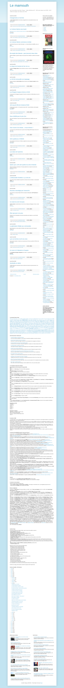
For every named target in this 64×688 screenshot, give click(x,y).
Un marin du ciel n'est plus (17, 202)
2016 (12, 623)
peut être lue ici (48, 436)
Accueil (24, 274)
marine (22, 37)
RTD (46, 324)
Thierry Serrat (43, 522)
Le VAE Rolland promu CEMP (47, 252)
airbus (53, 325)
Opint (28, 324)
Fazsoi (23, 323)
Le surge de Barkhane (46, 302)
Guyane (17, 258)
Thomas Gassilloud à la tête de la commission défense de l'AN (20, 678)
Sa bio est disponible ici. (38, 448)
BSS (48, 320)
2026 (12, 568)
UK (32, 325)
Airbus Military (30, 320)
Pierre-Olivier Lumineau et (22, 522)
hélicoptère (16, 37)
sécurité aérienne (33, 26)
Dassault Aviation (18, 322)
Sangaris (20, 325)
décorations (52, 327)
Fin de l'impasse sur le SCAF (47, 143)
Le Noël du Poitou (46, 184)
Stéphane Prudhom (31, 522)
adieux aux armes (15, 74)
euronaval (14, 328)
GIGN (25, 323)
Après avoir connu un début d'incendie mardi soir (18, 31)
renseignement (29, 26)
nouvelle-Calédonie (18, 113)
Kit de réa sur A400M (46, 285)
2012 (12, 628)
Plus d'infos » (12, 33)
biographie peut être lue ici (44, 443)
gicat (39, 328)
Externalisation (18, 323)
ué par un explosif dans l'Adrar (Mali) (34, 439)
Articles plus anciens (36, 274)
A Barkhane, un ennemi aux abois (48, 284)
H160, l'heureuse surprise (47, 258)
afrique (51, 325)
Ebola (43, 322)
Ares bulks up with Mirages (47, 105)
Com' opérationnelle (41, 321)
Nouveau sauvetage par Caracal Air (20, 190)
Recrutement (52, 324)
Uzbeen (37, 325)
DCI (45, 321)
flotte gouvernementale (22, 328)
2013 (12, 627)
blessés (14, 61)
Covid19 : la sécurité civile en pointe (48, 290)
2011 (12, 629)
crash (13, 37)
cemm (16, 327)
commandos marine (22, 327)
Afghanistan (25, 320)
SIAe (15, 325)
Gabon (27, 323)
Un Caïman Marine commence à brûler (20, 42)
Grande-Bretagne (30, 323)
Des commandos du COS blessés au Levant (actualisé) (19, 668)
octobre (13, 580)
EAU (38, 322)
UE (31, 325)
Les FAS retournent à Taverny (47, 176)
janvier (13, 620)
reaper (18, 100)
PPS (33, 324)
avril (12, 616)
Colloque (35, 321)
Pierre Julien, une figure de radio (16, 361)
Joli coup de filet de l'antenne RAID (19, 105)
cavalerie (11, 327)
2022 (12, 571)
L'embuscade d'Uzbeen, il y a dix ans (20, 177)
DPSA (11, 322)
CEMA (16, 321)
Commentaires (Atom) (17, 275)
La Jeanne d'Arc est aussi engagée (48, 288)
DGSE (53, 321)
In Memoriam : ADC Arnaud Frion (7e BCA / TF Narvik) (19, 356)
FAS (21, 323)
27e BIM (26, 318)
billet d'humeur (49, 326)
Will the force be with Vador (47, 86)
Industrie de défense (45, 323)
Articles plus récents (13, 274)
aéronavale (35, 326)
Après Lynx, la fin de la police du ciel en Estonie (23, 164)
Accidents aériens (19, 320)
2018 (12, 576)
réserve (20, 271)
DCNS (47, 321)
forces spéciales (30, 328)
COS (13, 221)
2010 (12, 631)
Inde (41, 323)
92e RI (16, 271)
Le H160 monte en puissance (47, 135)
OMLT (23, 324)
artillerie (25, 326)
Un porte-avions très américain (47, 191)
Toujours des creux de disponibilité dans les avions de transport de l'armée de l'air (48, 217)
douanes (49, 327)
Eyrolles (45, 29)
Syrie (25, 325)
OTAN (22, 247)
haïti (48, 328)
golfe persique (42, 328)
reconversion (26, 61)
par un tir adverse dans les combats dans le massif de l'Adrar (38, 434)
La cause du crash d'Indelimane (48, 195)
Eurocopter (52, 322)
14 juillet (21, 318)
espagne (11, 328)
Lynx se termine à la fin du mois (18, 239)
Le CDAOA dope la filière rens (47, 234)
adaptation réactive (47, 325)
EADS (37, 322)
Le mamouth (19, 5)
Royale (11, 325)
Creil (17, 26)
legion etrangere (20, 258)
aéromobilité (31, 326)
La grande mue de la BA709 (47, 133)
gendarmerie (36, 328)
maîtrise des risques (23, 26)
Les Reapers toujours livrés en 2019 (20, 92)
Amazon (45, 27)
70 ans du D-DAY (41, 318)
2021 (12, 572)
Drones (14, 100)
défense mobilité (17, 61)
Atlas (15, 124)
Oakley (18, 221)
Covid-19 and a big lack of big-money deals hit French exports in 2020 (48, 92)
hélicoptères (51, 328)
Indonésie (18, 124)
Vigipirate (41, 325)
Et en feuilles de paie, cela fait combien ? (17, 353)
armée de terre (15, 247)
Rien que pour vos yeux (16, 213)
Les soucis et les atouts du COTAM (48, 261)
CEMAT (18, 321)
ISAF (39, 323)
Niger (21, 324)
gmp (18, 271)
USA (34, 325)
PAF (29, 324)
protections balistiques (22, 221)
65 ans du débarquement (34, 318)
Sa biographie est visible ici (16, 435)
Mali (14, 324)
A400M (14, 124)
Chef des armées (31, 321)
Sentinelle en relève (15, 263)
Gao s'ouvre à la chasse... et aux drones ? (21, 127)
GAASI (16, 100)
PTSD (23, 61)
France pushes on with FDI (47, 107)
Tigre (30, 325)
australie (28, 326)
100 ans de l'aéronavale (13, 318)
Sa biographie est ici (44, 449)
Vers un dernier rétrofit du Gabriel (48, 178)
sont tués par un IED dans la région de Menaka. (43, 474)
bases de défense (44, 326)
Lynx (20, 247)
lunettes (16, 221)
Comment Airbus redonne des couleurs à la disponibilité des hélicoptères (47, 132)
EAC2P (20, 26)
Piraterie (37, 324)
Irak (49, 323)
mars (12, 617)
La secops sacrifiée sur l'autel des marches (17, 337)
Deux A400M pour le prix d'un (18, 116)
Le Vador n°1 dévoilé (46, 209)
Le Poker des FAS (46, 221)
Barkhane (14, 234)
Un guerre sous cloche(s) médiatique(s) (17, 348)
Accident (14, 258)
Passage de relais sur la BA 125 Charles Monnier (18, 651)
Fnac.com (45, 30)
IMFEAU (37, 323)
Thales (28, 325)
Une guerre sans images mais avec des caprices (18, 340)
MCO (13, 324)
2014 (12, 625)
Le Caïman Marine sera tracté (18, 29)
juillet (12, 612)
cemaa (14, 327)
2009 (12, 632)
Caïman (14, 50)
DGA (51, 321)
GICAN (14, 87)
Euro (50, 322)
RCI (41, 324)
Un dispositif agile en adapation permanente (17, 345)
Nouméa (14, 113)
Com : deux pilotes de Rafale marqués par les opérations (19, 664)
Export (14, 323)
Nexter (19, 324)
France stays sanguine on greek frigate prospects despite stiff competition (48, 89)
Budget (11, 321)
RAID (22, 113)
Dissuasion (23, 322)
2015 (12, 624)
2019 (12, 575)
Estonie (18, 247)
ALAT (12, 320)
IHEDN (16, 147)
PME (31, 324)
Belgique (51, 320)
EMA (41, 322)
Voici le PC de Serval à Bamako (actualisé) (17, 359)
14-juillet (23, 318)
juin (12, 613)
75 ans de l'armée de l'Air (48, 318)
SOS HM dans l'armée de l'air (47, 259)
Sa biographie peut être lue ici (47, 440)
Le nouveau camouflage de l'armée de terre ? (22, 672)
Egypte (45, 322)
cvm (39, 327)
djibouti (47, 327)
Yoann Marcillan (13, 522)
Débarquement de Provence (32, 322)
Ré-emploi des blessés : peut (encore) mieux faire (23, 53)
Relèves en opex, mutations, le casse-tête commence (47, 277)
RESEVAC (44, 324)
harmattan (45, 328)
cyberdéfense (42, 327)
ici (50, 484)
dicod (44, 327)
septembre (13, 581)
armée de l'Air (15, 26)
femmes (14, 147)
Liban (51, 323)
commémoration (28, 327)
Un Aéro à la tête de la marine (47, 224)
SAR (13, 325)
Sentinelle (22, 271)
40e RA (14, 271)
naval (18, 87)
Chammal (27, 321)
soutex (21, 124)
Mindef (17, 324)
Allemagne (34, 320)
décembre (13, 577)
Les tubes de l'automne (16, 152)
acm (43, 325)
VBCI (39, 325)
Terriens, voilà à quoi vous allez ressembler (21, 659)
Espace (48, 322)
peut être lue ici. (47, 439)
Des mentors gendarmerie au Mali (48, 256)
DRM (14, 322)
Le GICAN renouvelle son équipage (20, 79)
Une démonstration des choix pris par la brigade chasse (19, 342)
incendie (19, 37)
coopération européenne (34, 327)
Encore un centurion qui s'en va (15, 642)
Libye (53, 323)
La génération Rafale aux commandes (20, 226)
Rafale (17, 234)
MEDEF (21, 61)
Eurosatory (11, 323)
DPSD (13, 322)
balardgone (39, 326)
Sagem (17, 325)
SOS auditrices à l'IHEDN (17, 139)
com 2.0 (18, 327)
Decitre (45, 28)
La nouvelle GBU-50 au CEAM (47, 222)
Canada (24, 321)
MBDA (11, 324)
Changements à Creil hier (17, 18)
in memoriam (14, 210)
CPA (22, 321)
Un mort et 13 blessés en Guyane (19, 250)
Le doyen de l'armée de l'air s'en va (19, 66)
